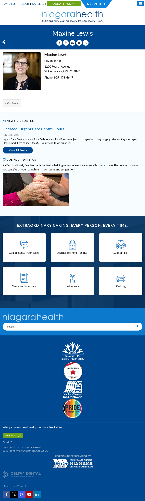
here (102, 165)
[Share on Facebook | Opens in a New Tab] (59, 43)
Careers (38, 3)
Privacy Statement (12, 427)
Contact (98, 4)
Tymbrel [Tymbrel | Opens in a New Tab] (21, 486)
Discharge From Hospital (72, 252)
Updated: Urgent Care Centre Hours (33, 128)
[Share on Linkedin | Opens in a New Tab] (72, 43)
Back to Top (8, 442)
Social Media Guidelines (50, 427)
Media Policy (29, 427)
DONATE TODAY (64, 3)
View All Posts (18, 150)
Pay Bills (9, 3)
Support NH (120, 252)
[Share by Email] (79, 43)
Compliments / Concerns (24, 252)
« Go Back (12, 103)
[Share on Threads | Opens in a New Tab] (66, 43)
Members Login (13, 435)
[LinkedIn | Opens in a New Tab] (37, 494)
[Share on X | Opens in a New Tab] (86, 43)
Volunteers (72, 286)
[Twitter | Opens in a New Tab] (14, 494)
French (24, 3)
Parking (121, 286)
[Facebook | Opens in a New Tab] (6, 494)
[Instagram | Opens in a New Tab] (21, 494)
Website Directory (24, 286)
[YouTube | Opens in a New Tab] (29, 494)
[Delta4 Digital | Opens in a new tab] (22, 474)
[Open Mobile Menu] (140, 3)
